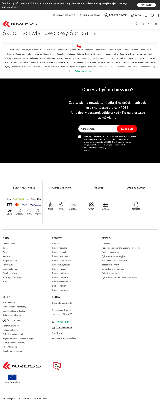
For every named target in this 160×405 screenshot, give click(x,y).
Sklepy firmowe (9, 346)
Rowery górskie (59, 247)
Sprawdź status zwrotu (113, 268)
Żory (71, 71)
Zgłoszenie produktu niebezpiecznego (119, 277)
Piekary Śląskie (97, 58)
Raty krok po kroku (11, 315)
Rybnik (33, 62)
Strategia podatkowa (12, 277)
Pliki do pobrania (10, 329)
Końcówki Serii (9, 302)
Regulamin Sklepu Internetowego (18, 338)
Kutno (115, 54)
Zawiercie (121, 67)
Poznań (119, 58)
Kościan (80, 54)
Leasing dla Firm (10, 268)
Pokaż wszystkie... (83, 71)
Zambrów (103, 67)
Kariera (6, 256)
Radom (14, 62)
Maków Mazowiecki (13, 58)
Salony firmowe (65, 15)
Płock (7, 62)
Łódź (129, 67)
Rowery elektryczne (61, 260)
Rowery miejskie (60, 268)
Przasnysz (129, 58)
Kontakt (60, 333)
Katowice (38, 54)
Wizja (5, 251)
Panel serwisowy (10, 273)
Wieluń (47, 67)
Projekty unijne (9, 260)
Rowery (56, 243)
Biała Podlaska (39, 50)
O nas (5, 247)
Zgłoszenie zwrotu (110, 264)
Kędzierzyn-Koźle (127, 54)
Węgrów (82, 67)
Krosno (108, 54)
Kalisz (29, 54)
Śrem (135, 67)
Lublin (150, 54)
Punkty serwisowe (110, 251)
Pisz (108, 58)
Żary (153, 67)
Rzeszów (41, 62)
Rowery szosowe (60, 256)
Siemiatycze (52, 62)
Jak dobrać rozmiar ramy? (14, 306)
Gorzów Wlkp (145, 50)
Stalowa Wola (80, 62)
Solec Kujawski (65, 62)
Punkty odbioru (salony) (13, 342)
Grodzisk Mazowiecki (16, 54)
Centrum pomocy (10, 325)
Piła (113, 58)
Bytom (80, 50)
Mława (59, 58)
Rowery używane (60, 289)
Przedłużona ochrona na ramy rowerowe (121, 247)
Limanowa (141, 54)
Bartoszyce (26, 50)
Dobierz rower (118, 14)
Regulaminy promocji (12, 350)
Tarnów (126, 62)
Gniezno (134, 50)
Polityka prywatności (12, 334)
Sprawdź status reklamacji (114, 260)
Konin (52, 54)
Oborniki (67, 58)
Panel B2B (7, 264)
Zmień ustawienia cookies (64, 337)
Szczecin (101, 62)
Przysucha (150, 58)
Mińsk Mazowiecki (37, 58)
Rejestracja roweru (111, 273)
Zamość (111, 67)
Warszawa (16, 67)
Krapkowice (98, 54)
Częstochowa (100, 50)
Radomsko (23, 62)
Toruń (152, 62)
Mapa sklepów (91, 15)
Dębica (111, 50)
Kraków (88, 54)
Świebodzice (144, 67)
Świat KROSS (8, 243)
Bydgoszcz (71, 50)
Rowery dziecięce (60, 273)
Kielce (46, 54)
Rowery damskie (60, 277)
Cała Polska (14, 50)
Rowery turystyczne (62, 264)
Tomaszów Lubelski (140, 62)
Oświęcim (85, 58)
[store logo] (19, 24)
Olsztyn (76, 58)
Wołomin (55, 67)
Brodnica (61, 50)
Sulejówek (91, 62)
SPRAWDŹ (146, 5)
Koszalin (61, 54)
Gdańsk (118, 50)
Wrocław (64, 67)
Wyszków (74, 67)
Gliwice (126, 50)
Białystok (51, 50)
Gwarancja (107, 243)
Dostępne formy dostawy (14, 310)
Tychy (7, 67)
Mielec (25, 58)
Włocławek (92, 67)
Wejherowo (37, 67)
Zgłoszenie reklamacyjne (113, 256)
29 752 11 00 (62, 322)
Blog (138, 15)
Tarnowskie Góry (114, 62)
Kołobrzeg (70, 54)
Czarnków (89, 50)
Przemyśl (139, 58)
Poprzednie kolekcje (61, 281)
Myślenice (51, 58)
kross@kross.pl (64, 327)
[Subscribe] (127, 129)
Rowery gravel (59, 251)
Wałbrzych (27, 67)
